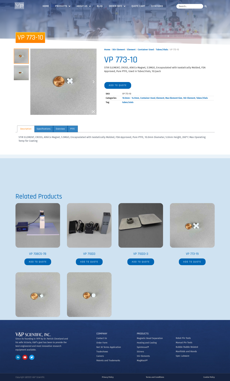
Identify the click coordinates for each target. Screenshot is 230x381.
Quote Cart (138, 6)
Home (46, 6)
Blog (100, 6)
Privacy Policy (108, 377)
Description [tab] (25, 128)
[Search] (206, 6)
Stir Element (118, 49)
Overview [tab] (60, 128)
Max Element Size (173, 98)
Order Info (117, 6)
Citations (157, 6)
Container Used (146, 49)
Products (62, 6)
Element (131, 49)
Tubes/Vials (162, 49)
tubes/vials (127, 102)
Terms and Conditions (155, 377)
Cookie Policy (209, 377)
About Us (83, 6)
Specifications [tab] (44, 128)
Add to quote (118, 85)
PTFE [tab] (72, 128)
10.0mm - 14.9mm (130, 98)
